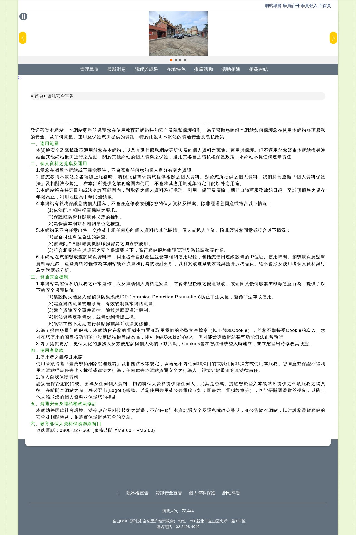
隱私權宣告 (137, 493)
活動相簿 (230, 69)
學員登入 (309, 5)
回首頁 (324, 5)
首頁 (38, 96)
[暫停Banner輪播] (23, 16)
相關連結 (258, 69)
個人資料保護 (202, 493)
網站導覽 (273, 5)
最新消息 (116, 69)
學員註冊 (291, 5)
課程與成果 (146, 69)
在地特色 (176, 69)
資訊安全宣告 (60, 96)
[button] (171, 60)
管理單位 (89, 69)
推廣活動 (203, 69)
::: (20, 77)
